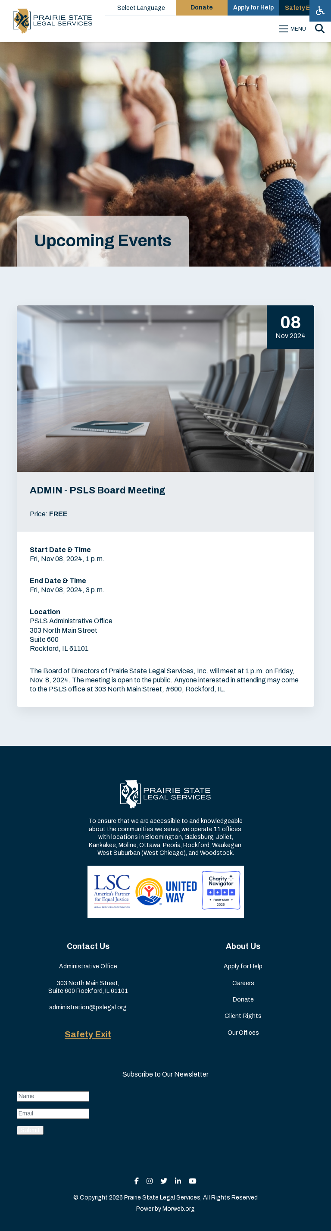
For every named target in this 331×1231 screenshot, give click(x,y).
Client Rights (243, 1016)
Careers (243, 983)
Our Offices (243, 1033)
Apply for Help (243, 966)
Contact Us (88, 946)
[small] (136, 1181)
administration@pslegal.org (88, 1007)
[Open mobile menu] (294, 29)
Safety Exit (88, 1034)
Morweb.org (178, 1209)
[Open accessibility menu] (320, 11)
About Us (243, 946)
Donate (243, 999)
